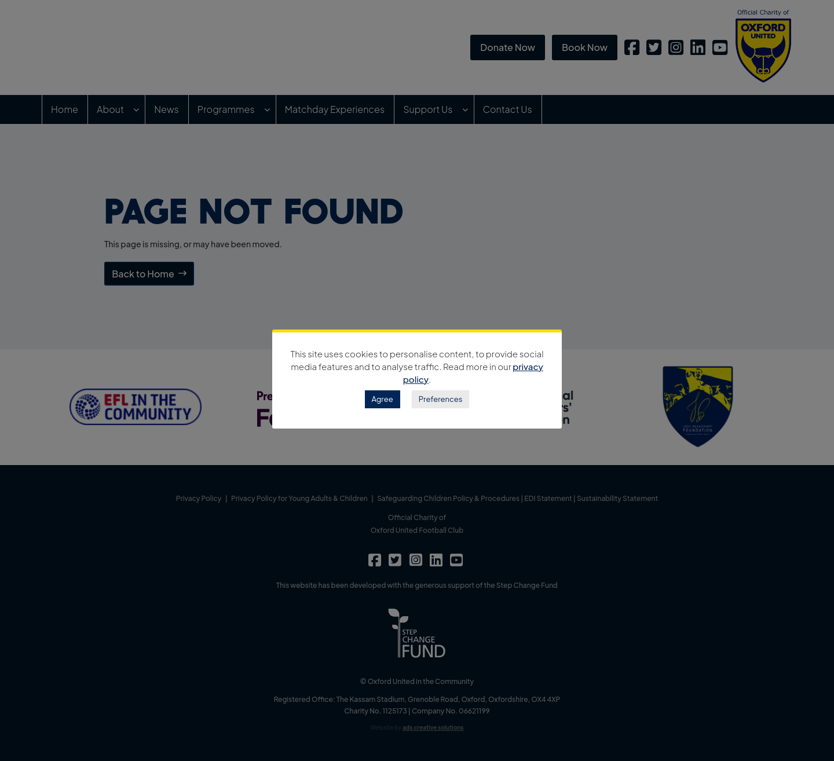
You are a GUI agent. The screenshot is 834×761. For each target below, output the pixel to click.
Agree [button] (382, 399)
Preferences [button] (441, 399)
